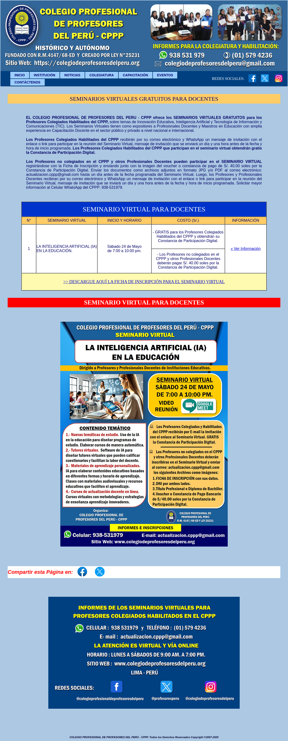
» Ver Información (245, 249)
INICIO (20, 75)
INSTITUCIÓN (44, 75)
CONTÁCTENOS (27, 82)
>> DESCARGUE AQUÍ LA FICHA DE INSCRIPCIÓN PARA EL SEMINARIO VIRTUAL (144, 281)
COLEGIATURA (101, 75)
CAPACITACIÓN (135, 75)
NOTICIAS (72, 75)
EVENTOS (165, 75)
